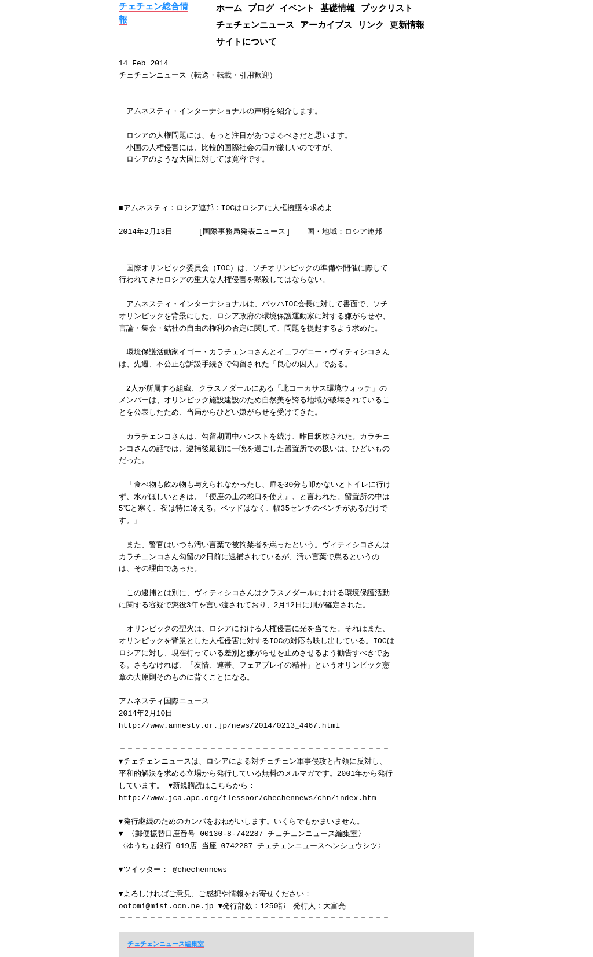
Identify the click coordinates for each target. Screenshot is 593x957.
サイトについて (246, 41)
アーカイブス (326, 25)
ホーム (229, 8)
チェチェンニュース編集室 (165, 943)
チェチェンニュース (255, 25)
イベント (297, 8)
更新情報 (407, 25)
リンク (371, 25)
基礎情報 (337, 8)
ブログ (261, 8)
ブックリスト (387, 8)
